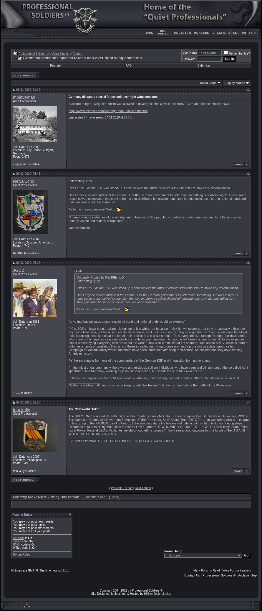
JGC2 (18, 270)
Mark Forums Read (206, 570)
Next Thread (143, 488)
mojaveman (24, 97)
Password (189, 59)
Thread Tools (207, 83)
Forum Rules (21, 554)
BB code (18, 538)
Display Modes (234, 83)
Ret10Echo (23, 181)
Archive (243, 575)
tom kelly (21, 409)
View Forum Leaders (236, 570)
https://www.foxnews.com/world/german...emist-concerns (108, 111)
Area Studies (60, 53)
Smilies (18, 541)
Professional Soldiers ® (34, 53)
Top (254, 575)
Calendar (204, 65)
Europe (77, 53)
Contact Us (192, 575)
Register (56, 65)
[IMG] (16, 544)
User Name (190, 52)
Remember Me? (237, 53)
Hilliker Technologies (157, 593)
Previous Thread (121, 488)
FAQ (129, 65)
